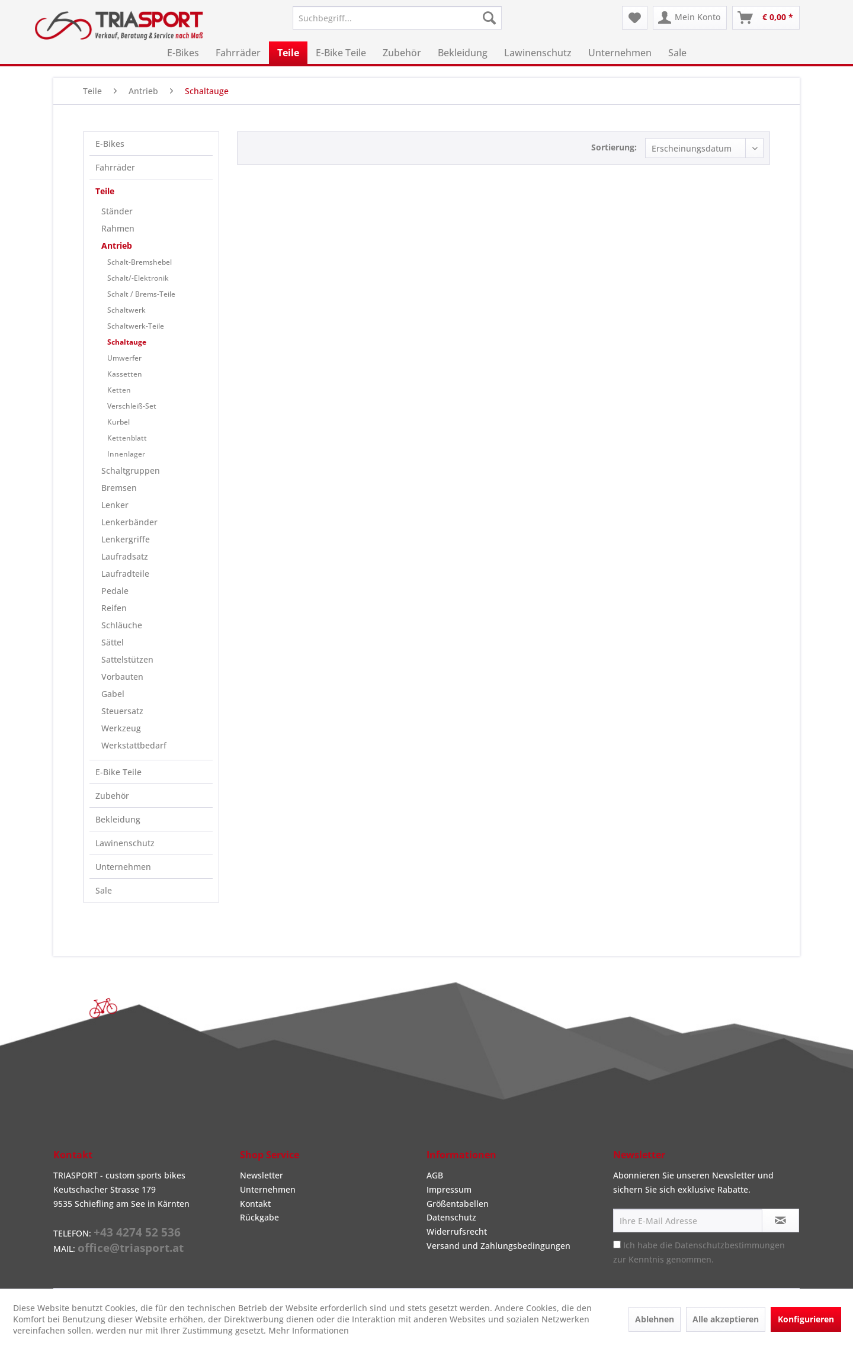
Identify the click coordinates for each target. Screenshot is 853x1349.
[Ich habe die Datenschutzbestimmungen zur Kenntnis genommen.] (617, 1244)
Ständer (117, 211)
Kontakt (255, 1203)
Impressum (449, 1189)
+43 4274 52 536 (137, 1232)
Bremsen (119, 487)
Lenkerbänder (129, 522)
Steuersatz (122, 711)
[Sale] (677, 52)
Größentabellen (457, 1203)
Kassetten (124, 374)
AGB (434, 1175)
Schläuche (121, 625)
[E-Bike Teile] (340, 52)
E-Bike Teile (118, 772)
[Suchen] (489, 18)
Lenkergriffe (125, 539)
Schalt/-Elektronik (138, 278)
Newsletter (261, 1175)
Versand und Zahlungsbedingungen (498, 1245)
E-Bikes (109, 143)
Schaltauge (126, 342)
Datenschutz (451, 1217)
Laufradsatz (124, 556)
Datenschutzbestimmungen (730, 1245)
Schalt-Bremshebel (139, 262)
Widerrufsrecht (456, 1231)
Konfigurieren (806, 1319)
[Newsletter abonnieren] (780, 1220)
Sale (103, 890)
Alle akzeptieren (725, 1319)
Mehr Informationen (308, 1330)
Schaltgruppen (130, 470)
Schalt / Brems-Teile (141, 294)
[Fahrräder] (238, 52)
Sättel (112, 642)
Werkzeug (121, 728)
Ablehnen (654, 1319)
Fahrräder (115, 167)
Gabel (112, 693)
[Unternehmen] (620, 52)
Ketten (119, 390)
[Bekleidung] (462, 52)
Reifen (114, 608)
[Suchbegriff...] (397, 18)
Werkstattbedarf (133, 745)
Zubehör (112, 795)
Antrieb (116, 245)
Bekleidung (117, 819)
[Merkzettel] (634, 18)
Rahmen (117, 228)
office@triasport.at (131, 1247)
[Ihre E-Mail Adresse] (687, 1220)
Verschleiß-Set (131, 406)
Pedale (115, 590)
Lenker (115, 504)
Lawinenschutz (125, 843)
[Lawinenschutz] (538, 52)
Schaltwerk (126, 310)
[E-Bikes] (183, 52)
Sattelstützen (127, 659)
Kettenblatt (127, 438)
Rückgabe (259, 1217)
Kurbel (118, 422)
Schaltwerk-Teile (135, 326)
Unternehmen (123, 866)
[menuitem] (397, 18)
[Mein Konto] (690, 18)
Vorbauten (122, 676)
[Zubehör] (401, 52)
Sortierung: (614, 147)
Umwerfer (124, 358)
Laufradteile (125, 573)
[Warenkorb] (766, 18)
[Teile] (288, 52)
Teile (104, 191)
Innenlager (126, 454)
